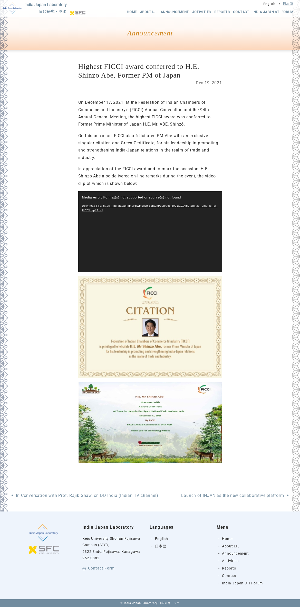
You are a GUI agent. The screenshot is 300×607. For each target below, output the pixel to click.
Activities (201, 12)
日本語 (288, 4)
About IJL (149, 12)
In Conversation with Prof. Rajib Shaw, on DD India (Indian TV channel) (87, 495)
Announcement (175, 12)
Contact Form (101, 568)
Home (132, 12)
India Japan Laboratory (45, 8)
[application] (150, 231)
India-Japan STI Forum (273, 12)
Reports (222, 12)
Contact (241, 12)
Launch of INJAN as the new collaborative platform (232, 495)
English (269, 4)
